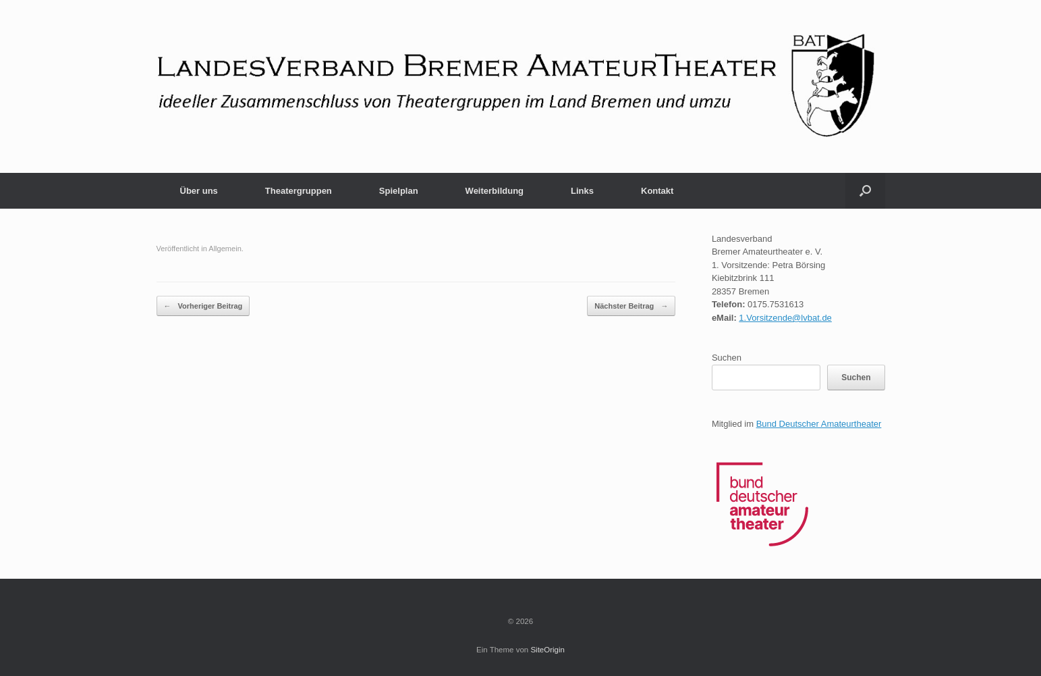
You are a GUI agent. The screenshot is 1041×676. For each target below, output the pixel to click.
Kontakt (657, 191)
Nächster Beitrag (631, 306)
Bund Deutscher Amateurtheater (819, 424)
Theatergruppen (298, 191)
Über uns (199, 191)
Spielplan (398, 191)
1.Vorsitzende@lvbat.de (785, 318)
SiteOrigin (547, 650)
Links (582, 191)
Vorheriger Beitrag (203, 306)
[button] (865, 191)
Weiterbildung (495, 191)
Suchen (726, 358)
